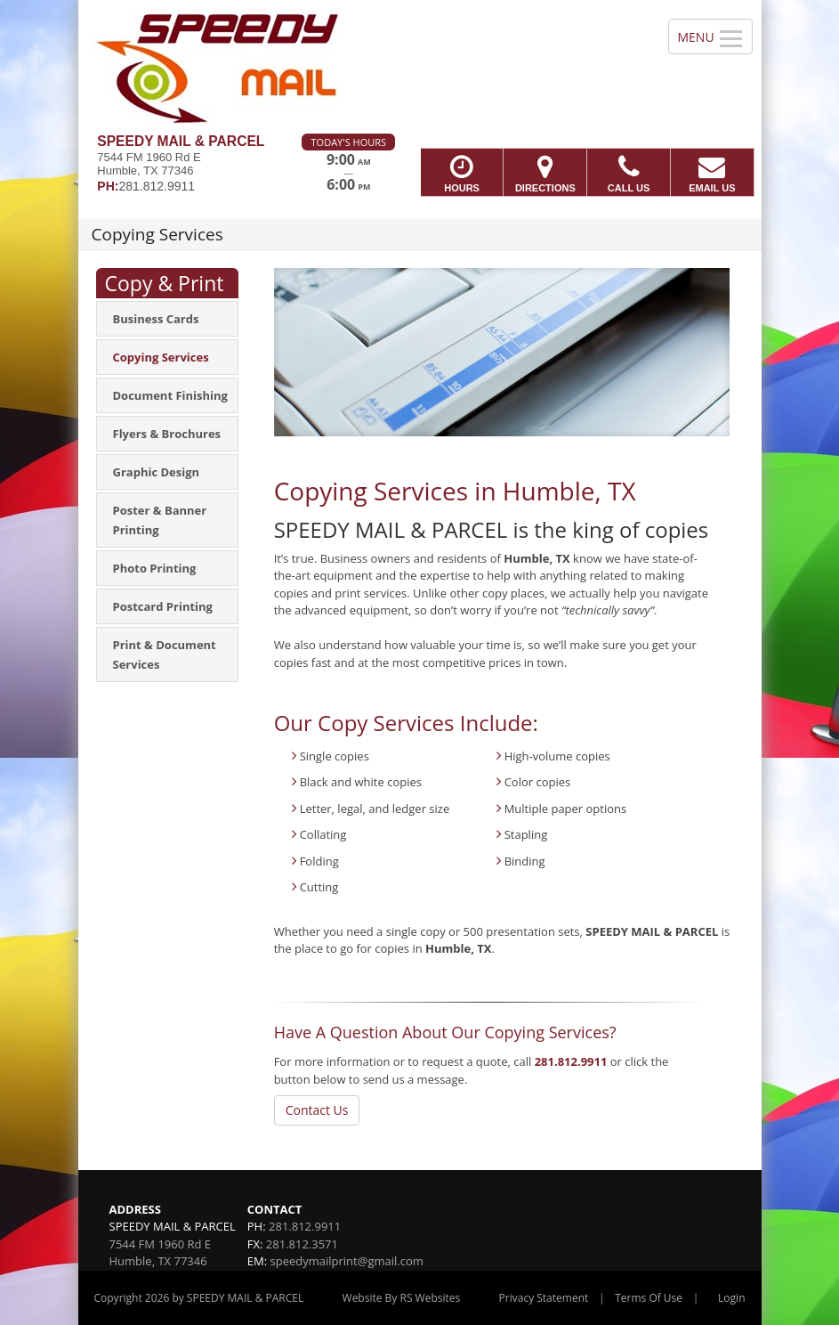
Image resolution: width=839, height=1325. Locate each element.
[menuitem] (167, 319)
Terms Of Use (648, 1297)
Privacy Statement (544, 1297)
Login (731, 1297)
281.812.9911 (571, 1061)
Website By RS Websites (402, 1297)
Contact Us (317, 1109)
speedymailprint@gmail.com (347, 1261)
